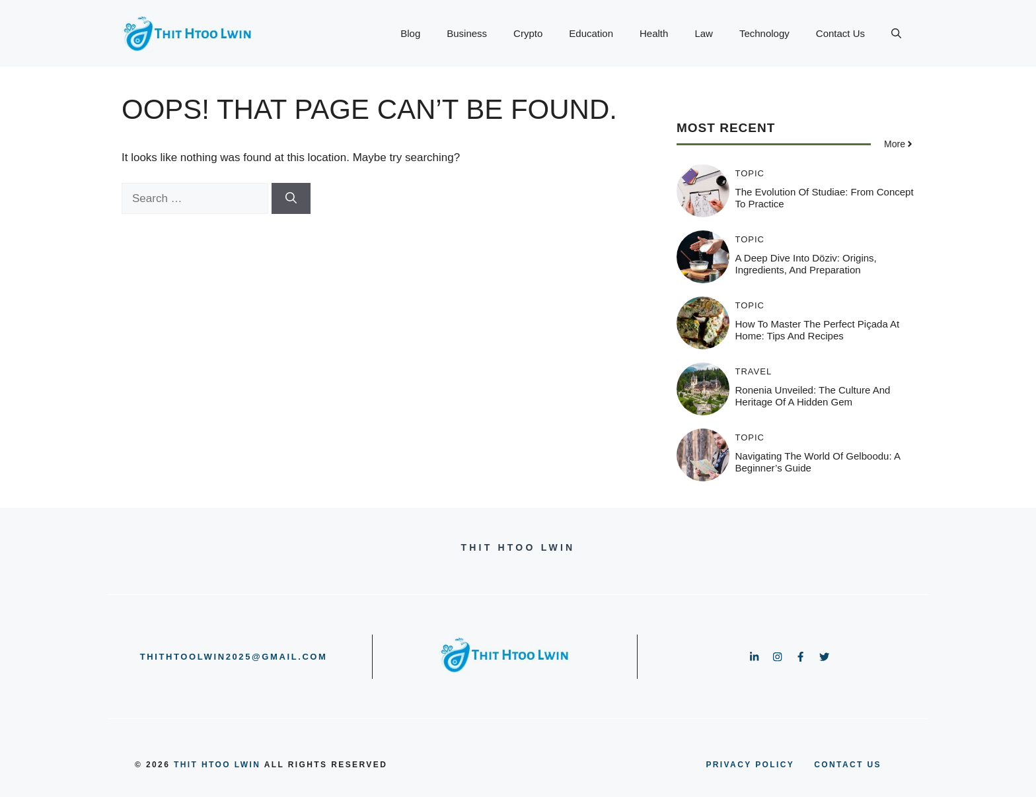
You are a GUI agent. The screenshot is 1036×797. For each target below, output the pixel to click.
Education (591, 33)
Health (654, 33)
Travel (753, 371)
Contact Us (840, 33)
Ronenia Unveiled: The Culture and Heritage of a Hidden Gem (813, 395)
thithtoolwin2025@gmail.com (234, 657)
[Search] (291, 199)
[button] (896, 33)
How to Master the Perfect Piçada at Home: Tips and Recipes (817, 329)
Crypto (527, 33)
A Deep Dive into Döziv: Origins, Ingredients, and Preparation (806, 263)
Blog (410, 33)
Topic (750, 173)
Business (467, 33)
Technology (764, 33)
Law (703, 33)
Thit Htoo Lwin (217, 764)
